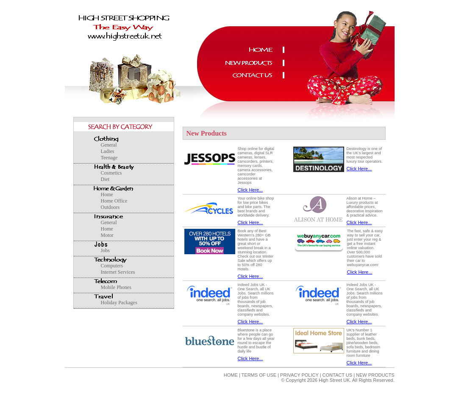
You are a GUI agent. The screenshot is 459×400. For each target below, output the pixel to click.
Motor (107, 235)
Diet (105, 179)
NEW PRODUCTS (375, 375)
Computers (112, 266)
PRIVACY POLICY (299, 375)
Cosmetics (111, 173)
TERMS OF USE (259, 375)
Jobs (105, 250)
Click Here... (250, 189)
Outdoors (110, 207)
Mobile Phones (116, 287)
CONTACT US (338, 375)
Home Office (114, 201)
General (109, 145)
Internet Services (118, 272)
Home (107, 194)
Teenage (109, 158)
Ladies (107, 151)
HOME (231, 375)
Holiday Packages (119, 303)
